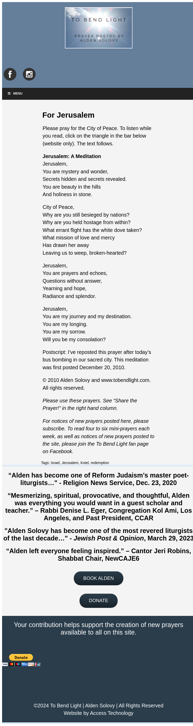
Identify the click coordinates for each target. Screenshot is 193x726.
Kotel (85, 463)
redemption (100, 463)
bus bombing (57, 359)
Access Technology (111, 713)
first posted (65, 367)
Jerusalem (70, 463)
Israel (55, 463)
